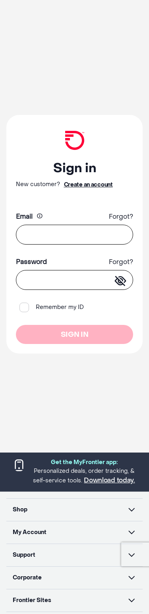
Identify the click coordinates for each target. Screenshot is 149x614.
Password (31, 262)
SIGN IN (74, 334)
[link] (74, 140)
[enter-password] (120, 281)
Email (24, 216)
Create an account (88, 184)
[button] (74, 510)
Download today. (109, 480)
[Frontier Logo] (74, 140)
